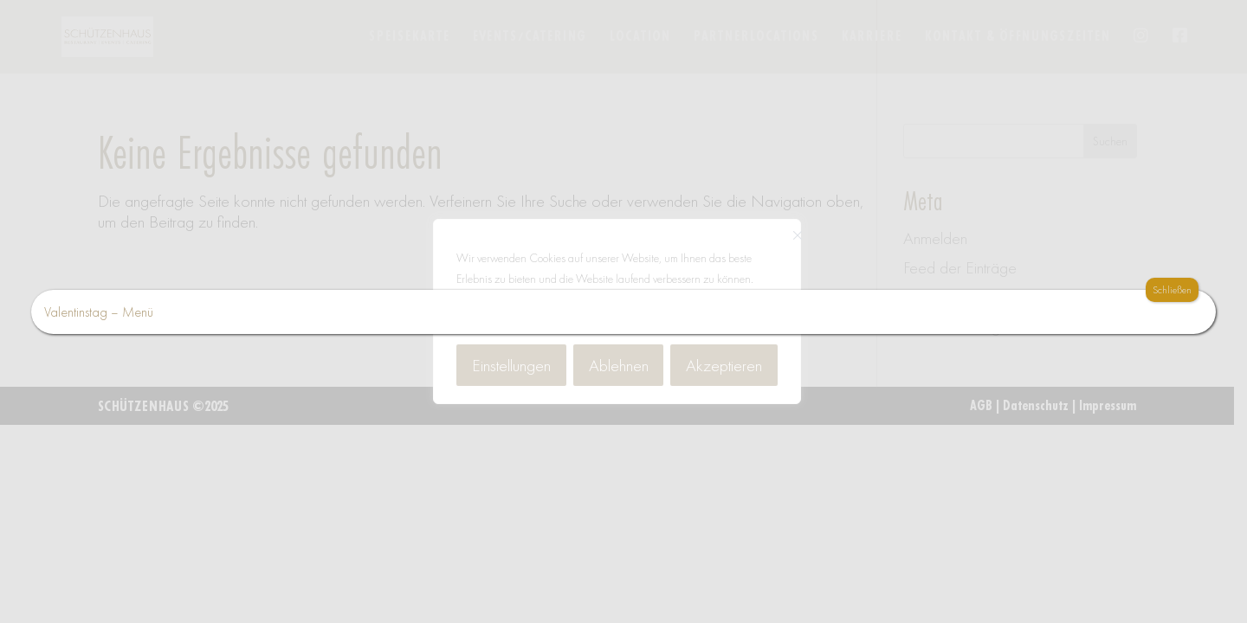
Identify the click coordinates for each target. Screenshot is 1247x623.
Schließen (1172, 290)
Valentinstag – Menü (98, 312)
